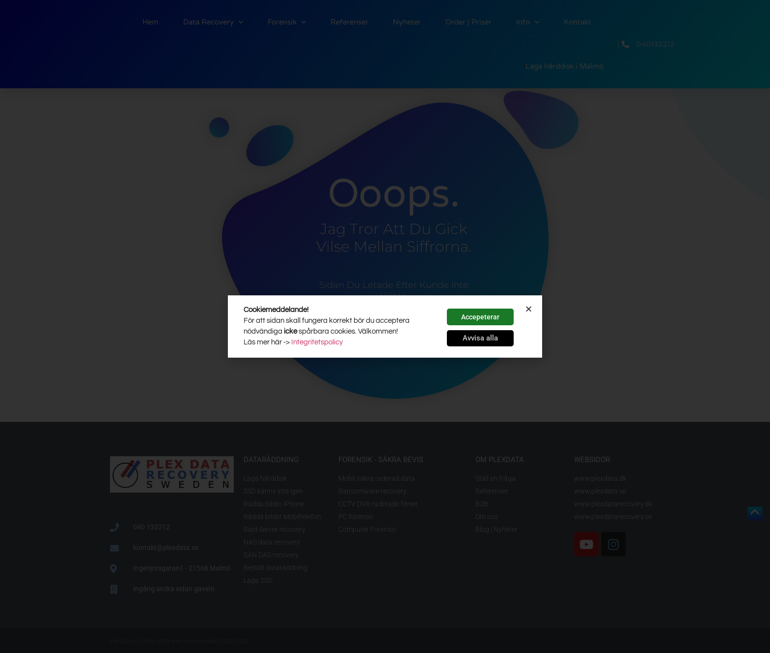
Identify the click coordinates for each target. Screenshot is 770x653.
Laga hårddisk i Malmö (564, 66)
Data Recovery (213, 22)
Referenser (349, 22)
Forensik (287, 22)
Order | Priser (468, 22)
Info (527, 22)
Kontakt (577, 22)
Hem (150, 22)
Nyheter (407, 22)
